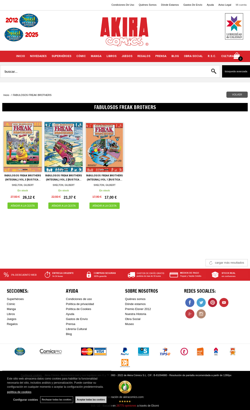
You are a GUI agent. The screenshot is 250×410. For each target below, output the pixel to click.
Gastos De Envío (192, 4)
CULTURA (227, 56)
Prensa (70, 324)
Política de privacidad (80, 304)
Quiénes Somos (147, 4)
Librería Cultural (76, 329)
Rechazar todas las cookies (57, 399)
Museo (129, 324)
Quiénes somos (135, 299)
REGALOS (143, 56)
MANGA (96, 56)
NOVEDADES (38, 56)
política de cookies (19, 392)
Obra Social (133, 319)
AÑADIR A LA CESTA (23, 205)
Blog (69, 334)
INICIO (20, 56)
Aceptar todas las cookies (91, 399)
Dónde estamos (135, 304)
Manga (11, 309)
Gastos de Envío (77, 319)
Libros (11, 314)
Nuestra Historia (135, 314)
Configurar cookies (25, 399)
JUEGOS (126, 56)
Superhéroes (15, 299)
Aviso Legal (224, 4)
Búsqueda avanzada (236, 71)
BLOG (175, 56)
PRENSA (160, 56)
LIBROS (111, 56)
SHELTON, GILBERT (23, 185)
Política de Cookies (78, 309)
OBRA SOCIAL (193, 56)
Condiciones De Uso (122, 4)
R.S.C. (212, 56)
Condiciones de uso (79, 299)
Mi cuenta (241, 4)
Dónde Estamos (170, 4)
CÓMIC (81, 56)
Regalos (12, 324)
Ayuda (210, 4)
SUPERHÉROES (61, 56)
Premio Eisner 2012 (138, 309)
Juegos (11, 319)
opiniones (126, 405)
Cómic (11, 304)
